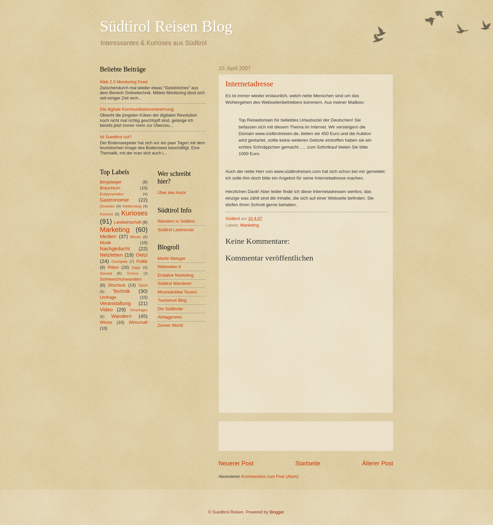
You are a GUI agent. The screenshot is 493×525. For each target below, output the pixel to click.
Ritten (113, 267)
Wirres (106, 322)
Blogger (277, 512)
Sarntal (106, 273)
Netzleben (111, 255)
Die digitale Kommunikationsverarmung (137, 109)
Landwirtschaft (127, 222)
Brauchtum (110, 187)
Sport (143, 285)
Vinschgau (139, 310)
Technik (121, 291)
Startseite (307, 463)
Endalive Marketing (176, 275)
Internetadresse (249, 83)
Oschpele (119, 261)
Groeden (107, 206)
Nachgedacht (115, 248)
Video (106, 309)
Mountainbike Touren (177, 292)
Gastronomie (114, 200)
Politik (142, 261)
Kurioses (134, 213)
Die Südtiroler (170, 308)
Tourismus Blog (172, 300)
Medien (108, 236)
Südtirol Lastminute (176, 229)
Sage (135, 267)
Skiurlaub (117, 285)
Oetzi (142, 255)
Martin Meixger (172, 258)
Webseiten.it (169, 266)
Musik (105, 242)
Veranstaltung (115, 303)
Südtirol (232, 218)
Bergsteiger (111, 182)
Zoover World (170, 325)
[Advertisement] (306, 436)
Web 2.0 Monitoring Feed (123, 81)
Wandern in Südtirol (176, 221)
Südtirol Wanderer (174, 283)
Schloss (132, 273)
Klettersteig (131, 206)
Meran (135, 237)
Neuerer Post (235, 463)
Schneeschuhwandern (121, 279)
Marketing (249, 225)
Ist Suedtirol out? (116, 136)
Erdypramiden (112, 194)
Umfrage (108, 297)
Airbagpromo (170, 317)
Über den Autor (172, 192)
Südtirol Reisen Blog (166, 26)
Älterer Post (377, 463)
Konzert (106, 214)
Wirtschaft (138, 322)
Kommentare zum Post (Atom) (269, 476)
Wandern (121, 316)
